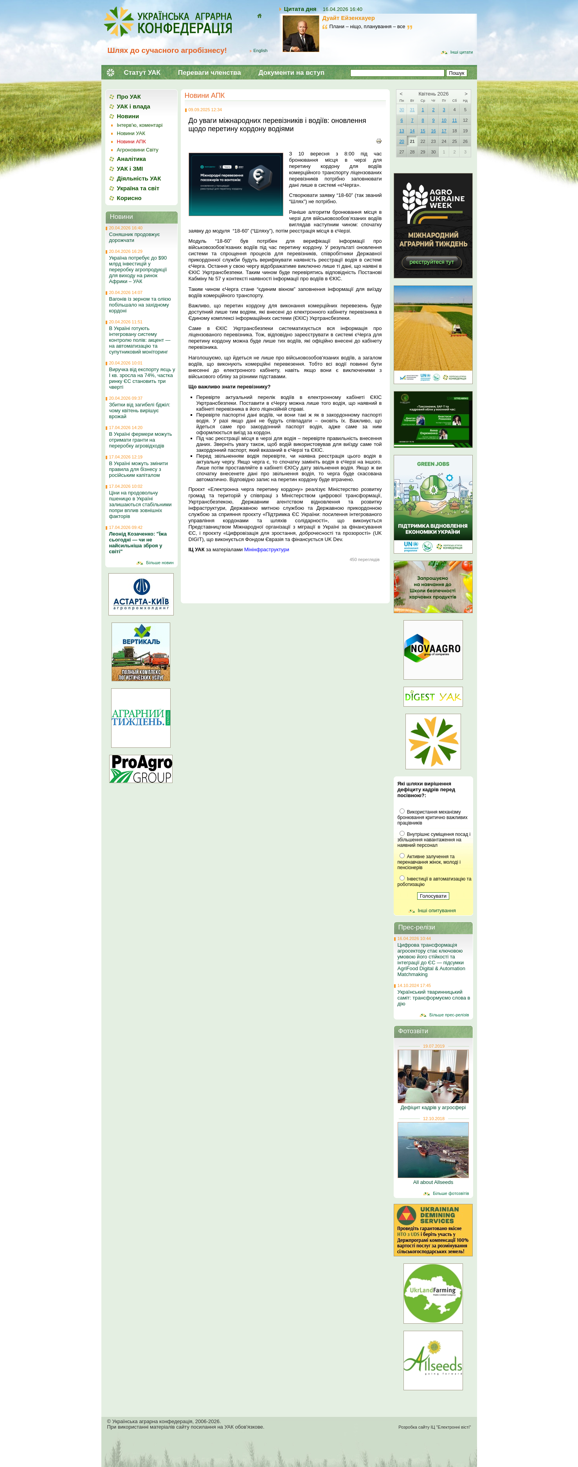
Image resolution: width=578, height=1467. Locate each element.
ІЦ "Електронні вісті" (450, 1427)
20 (401, 141)
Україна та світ (138, 188)
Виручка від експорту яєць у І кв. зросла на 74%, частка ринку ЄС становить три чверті (142, 378)
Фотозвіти (413, 1031)
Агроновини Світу (137, 150)
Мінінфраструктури (266, 549)
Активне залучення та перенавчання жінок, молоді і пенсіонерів (429, 862)
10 (443, 120)
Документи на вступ (292, 72)
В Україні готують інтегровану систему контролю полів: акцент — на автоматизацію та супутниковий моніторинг (140, 340)
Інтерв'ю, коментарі (140, 125)
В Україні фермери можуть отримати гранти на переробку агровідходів (140, 440)
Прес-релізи (417, 927)
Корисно (129, 198)
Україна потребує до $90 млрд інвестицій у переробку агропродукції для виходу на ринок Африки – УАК (138, 269)
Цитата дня (300, 8)
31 (412, 109)
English (261, 50)
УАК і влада (133, 106)
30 (401, 109)
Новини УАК (131, 133)
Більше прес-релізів (449, 1014)
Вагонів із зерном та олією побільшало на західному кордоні (140, 305)
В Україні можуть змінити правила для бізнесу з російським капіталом (138, 469)
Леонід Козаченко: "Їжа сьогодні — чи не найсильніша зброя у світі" (138, 542)
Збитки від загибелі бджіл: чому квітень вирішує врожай (140, 410)
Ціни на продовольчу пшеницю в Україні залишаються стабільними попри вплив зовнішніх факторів (140, 504)
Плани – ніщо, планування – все (367, 26)
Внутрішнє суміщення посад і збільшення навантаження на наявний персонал (434, 840)
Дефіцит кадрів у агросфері (433, 1107)
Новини (128, 116)
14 (412, 130)
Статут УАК (142, 72)
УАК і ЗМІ (130, 168)
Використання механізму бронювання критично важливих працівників (433, 817)
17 (443, 130)
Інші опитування (437, 910)
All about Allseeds (433, 1182)
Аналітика (131, 158)
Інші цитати (461, 52)
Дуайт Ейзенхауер (348, 18)
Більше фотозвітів (451, 1193)
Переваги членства (209, 72)
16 (433, 130)
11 (454, 120)
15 (422, 130)
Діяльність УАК (139, 178)
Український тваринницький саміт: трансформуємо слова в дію (434, 998)
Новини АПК (205, 95)
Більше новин (159, 562)
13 (401, 130)
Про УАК (129, 96)
